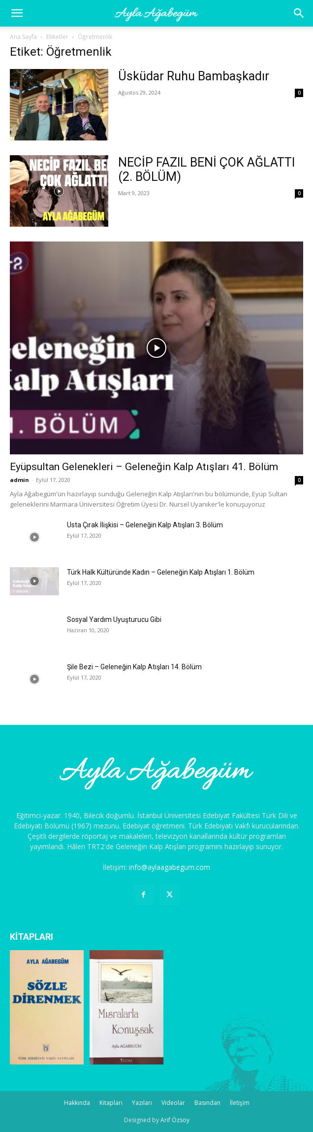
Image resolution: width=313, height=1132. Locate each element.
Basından (207, 1102)
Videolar (173, 1102)
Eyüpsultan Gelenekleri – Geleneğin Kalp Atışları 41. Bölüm (144, 467)
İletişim (240, 1102)
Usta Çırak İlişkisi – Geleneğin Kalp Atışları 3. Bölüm (145, 525)
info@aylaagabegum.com (169, 867)
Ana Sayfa (23, 37)
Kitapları (111, 1102)
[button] (299, 13)
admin (19, 479)
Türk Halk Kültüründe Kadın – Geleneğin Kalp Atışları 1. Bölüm (160, 572)
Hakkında (77, 1102)
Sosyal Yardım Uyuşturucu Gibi (114, 619)
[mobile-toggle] (16, 13)
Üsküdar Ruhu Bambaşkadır (193, 76)
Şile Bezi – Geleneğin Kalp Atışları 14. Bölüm (134, 667)
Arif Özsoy (174, 1120)
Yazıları (142, 1102)
